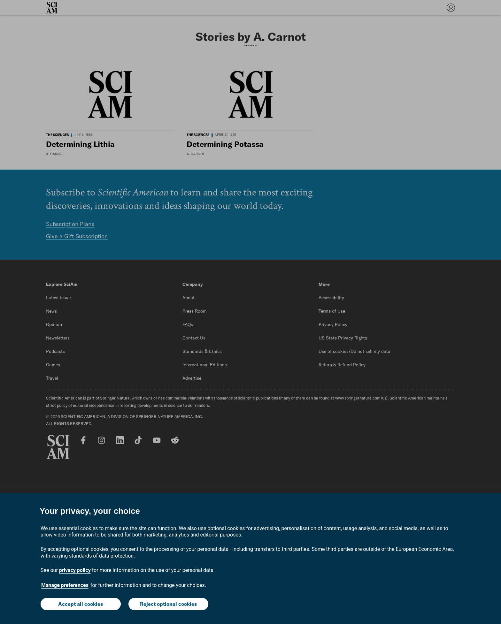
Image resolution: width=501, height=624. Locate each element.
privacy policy (75, 570)
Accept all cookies (80, 604)
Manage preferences (65, 585)
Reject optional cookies (168, 604)
